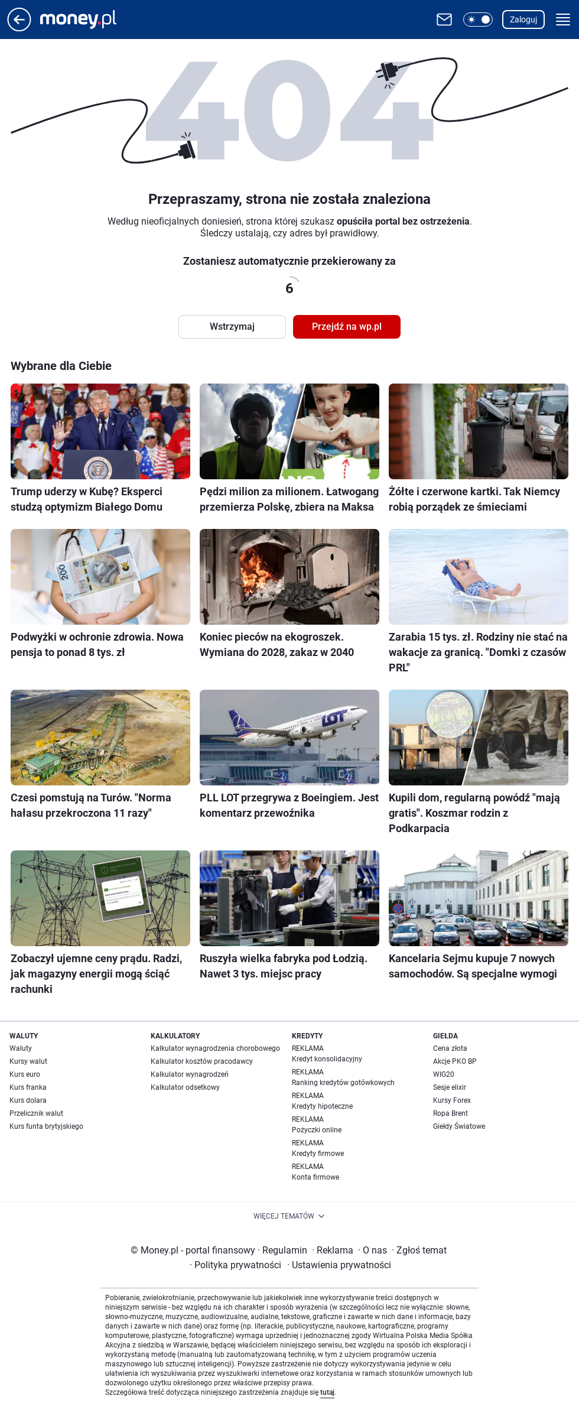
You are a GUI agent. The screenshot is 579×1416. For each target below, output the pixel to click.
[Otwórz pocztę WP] (444, 19)
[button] (478, 19)
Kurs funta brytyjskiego (46, 1126)
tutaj (327, 1392)
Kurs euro (24, 1074)
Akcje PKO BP (455, 1061)
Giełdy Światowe (459, 1126)
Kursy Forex (452, 1100)
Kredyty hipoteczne (322, 1106)
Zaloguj (523, 19)
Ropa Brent (450, 1113)
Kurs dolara (28, 1100)
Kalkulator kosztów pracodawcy (202, 1061)
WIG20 (443, 1074)
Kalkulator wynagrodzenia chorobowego (215, 1048)
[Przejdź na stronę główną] (19, 28)
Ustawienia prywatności (339, 1265)
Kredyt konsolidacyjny (327, 1059)
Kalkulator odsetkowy (185, 1087)
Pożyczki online (316, 1130)
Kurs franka (28, 1087)
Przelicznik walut (36, 1113)
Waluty (20, 1048)
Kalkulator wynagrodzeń (190, 1074)
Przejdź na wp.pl (347, 326)
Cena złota (450, 1048)
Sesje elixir (449, 1087)
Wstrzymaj (232, 326)
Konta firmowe (315, 1177)
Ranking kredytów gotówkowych (343, 1083)
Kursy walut (28, 1061)
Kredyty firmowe (318, 1153)
